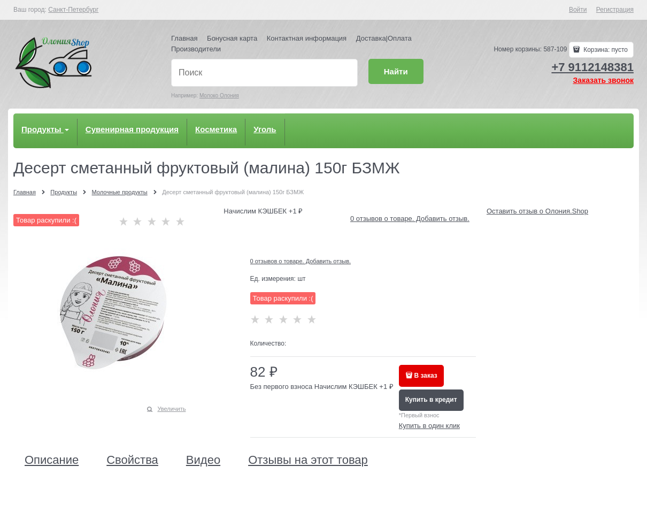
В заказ (425, 375)
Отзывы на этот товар (308, 460)
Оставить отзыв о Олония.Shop (537, 211)
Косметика (216, 129)
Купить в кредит (431, 399)
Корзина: (605, 50)
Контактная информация (306, 38)
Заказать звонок (603, 80)
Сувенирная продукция (132, 129)
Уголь (264, 129)
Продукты (45, 129)
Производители (196, 49)
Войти (578, 9)
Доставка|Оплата (384, 38)
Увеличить (171, 409)
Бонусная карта (232, 38)
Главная (184, 38)
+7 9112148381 (592, 67)
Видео (203, 460)
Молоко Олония (219, 95)
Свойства (132, 460)
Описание (52, 460)
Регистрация (615, 9)
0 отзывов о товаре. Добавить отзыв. (409, 219)
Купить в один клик (429, 426)
